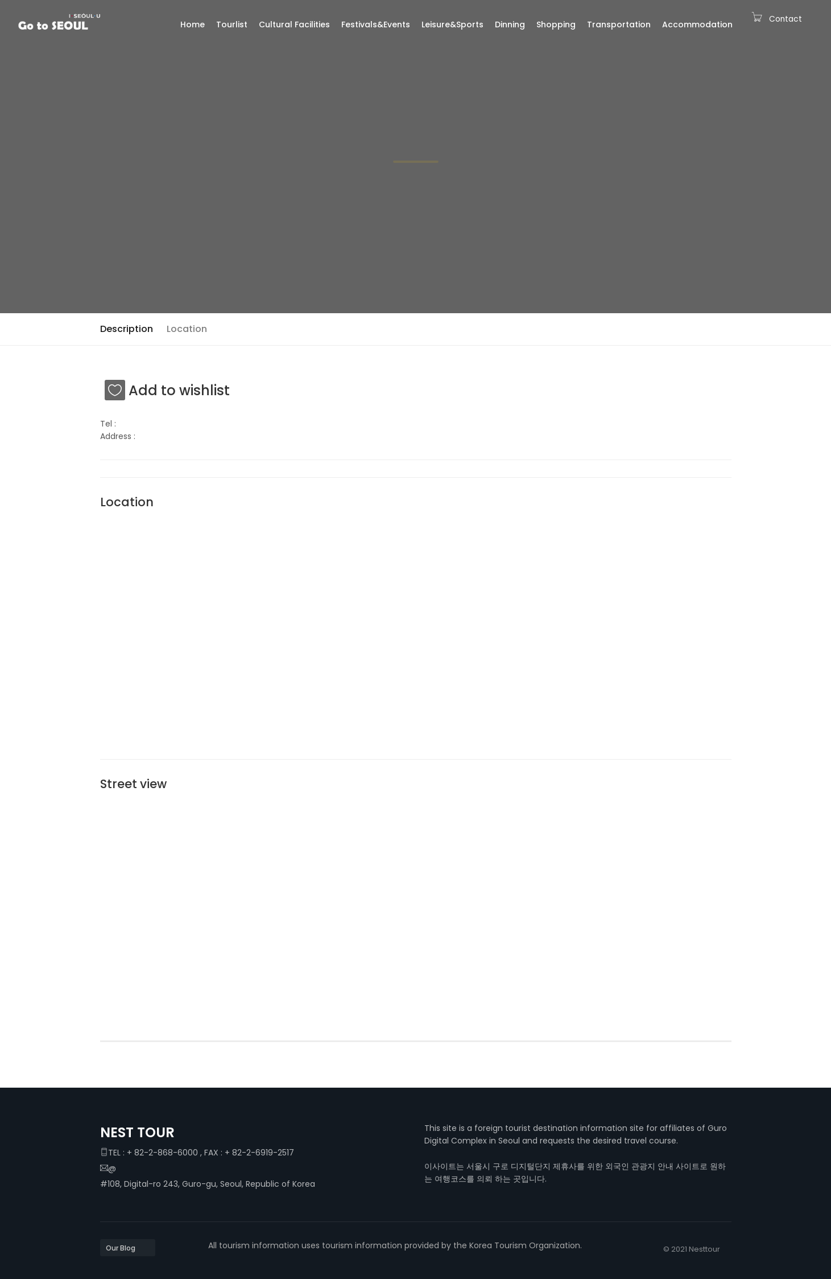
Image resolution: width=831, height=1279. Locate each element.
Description (126, 328)
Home (192, 24)
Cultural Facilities (294, 24)
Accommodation (697, 24)
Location (187, 328)
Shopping (556, 24)
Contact (785, 19)
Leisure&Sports (452, 24)
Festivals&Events (375, 24)
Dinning (510, 24)
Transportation (619, 24)
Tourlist (231, 24)
